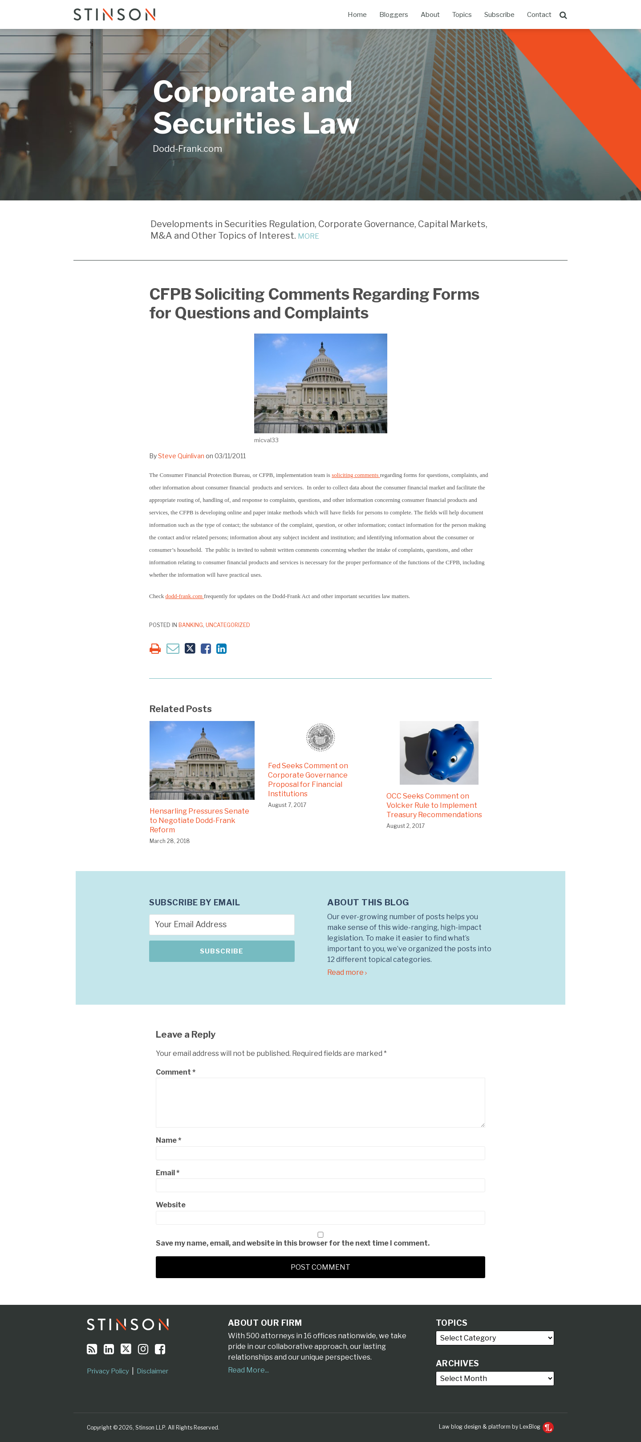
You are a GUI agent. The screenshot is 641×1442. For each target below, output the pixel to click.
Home (357, 15)
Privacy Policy (108, 1371)
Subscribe (499, 15)
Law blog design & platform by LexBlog (496, 1426)
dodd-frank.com (184, 596)
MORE (308, 236)
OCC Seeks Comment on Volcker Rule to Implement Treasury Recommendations (434, 805)
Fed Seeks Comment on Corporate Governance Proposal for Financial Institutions (308, 780)
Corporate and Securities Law (256, 107)
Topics (462, 15)
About (430, 15)
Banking (191, 625)
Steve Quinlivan (181, 456)
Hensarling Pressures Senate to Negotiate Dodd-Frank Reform (199, 820)
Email (167, 1173)
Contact (539, 15)
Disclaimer (152, 1371)
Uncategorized (228, 625)
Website (171, 1205)
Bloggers (393, 15)
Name (168, 1140)
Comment (175, 1072)
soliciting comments (356, 475)
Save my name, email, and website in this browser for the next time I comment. (293, 1243)
